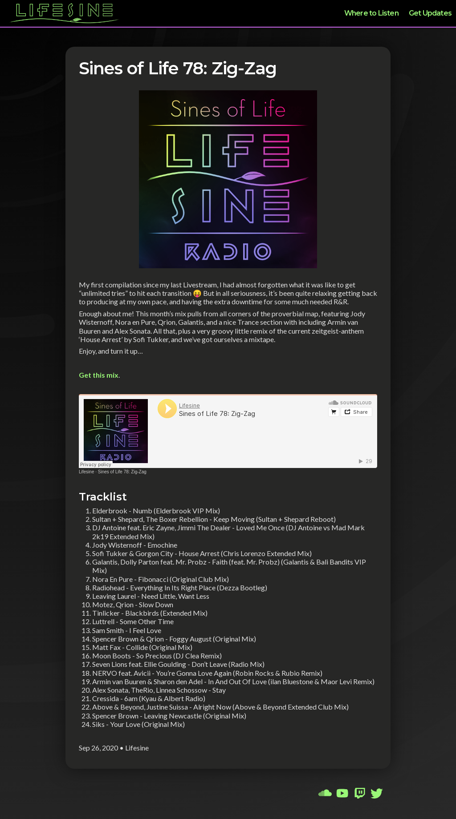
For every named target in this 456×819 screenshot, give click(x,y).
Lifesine (86, 471)
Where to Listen (371, 13)
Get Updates (430, 13)
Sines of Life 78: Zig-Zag (122, 471)
